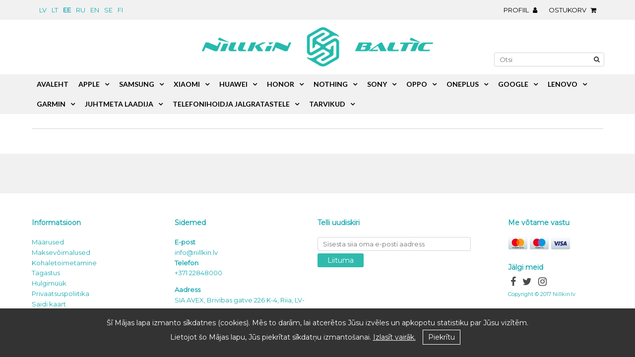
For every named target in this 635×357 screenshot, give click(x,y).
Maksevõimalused (61, 252)
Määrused (48, 242)
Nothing (331, 84)
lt (55, 10)
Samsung (136, 84)
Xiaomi (187, 84)
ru (80, 10)
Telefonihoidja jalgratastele (231, 104)
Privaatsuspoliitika (60, 294)
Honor (280, 84)
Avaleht (52, 84)
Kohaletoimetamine (64, 263)
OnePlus (462, 84)
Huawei (233, 84)
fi (120, 10)
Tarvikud (327, 104)
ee (67, 10)
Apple (89, 84)
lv (43, 10)
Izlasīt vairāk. (394, 337)
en (94, 10)
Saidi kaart (49, 304)
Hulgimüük (49, 283)
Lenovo (562, 84)
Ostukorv (575, 10)
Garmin (51, 104)
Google (513, 84)
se (108, 10)
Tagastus (46, 273)
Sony (377, 84)
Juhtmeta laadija (119, 104)
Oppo (416, 84)
